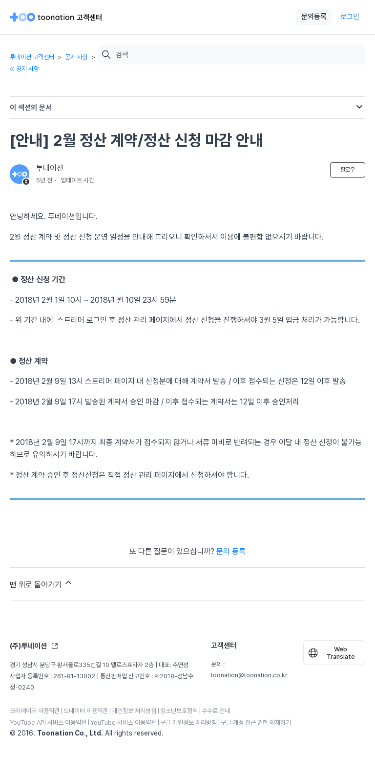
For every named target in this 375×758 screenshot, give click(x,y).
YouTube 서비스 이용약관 (123, 722)
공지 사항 (76, 57)
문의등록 (314, 16)
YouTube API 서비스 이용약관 (48, 722)
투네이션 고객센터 (32, 57)
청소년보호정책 (179, 710)
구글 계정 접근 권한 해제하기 (256, 722)
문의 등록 (231, 551)
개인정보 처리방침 (134, 710)
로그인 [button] (349, 16)
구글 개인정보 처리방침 (188, 722)
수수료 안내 (216, 710)
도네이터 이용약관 (85, 710)
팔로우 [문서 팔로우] (347, 169)
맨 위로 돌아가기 (41, 583)
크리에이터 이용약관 (35, 710)
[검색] (238, 55)
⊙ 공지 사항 (24, 68)
